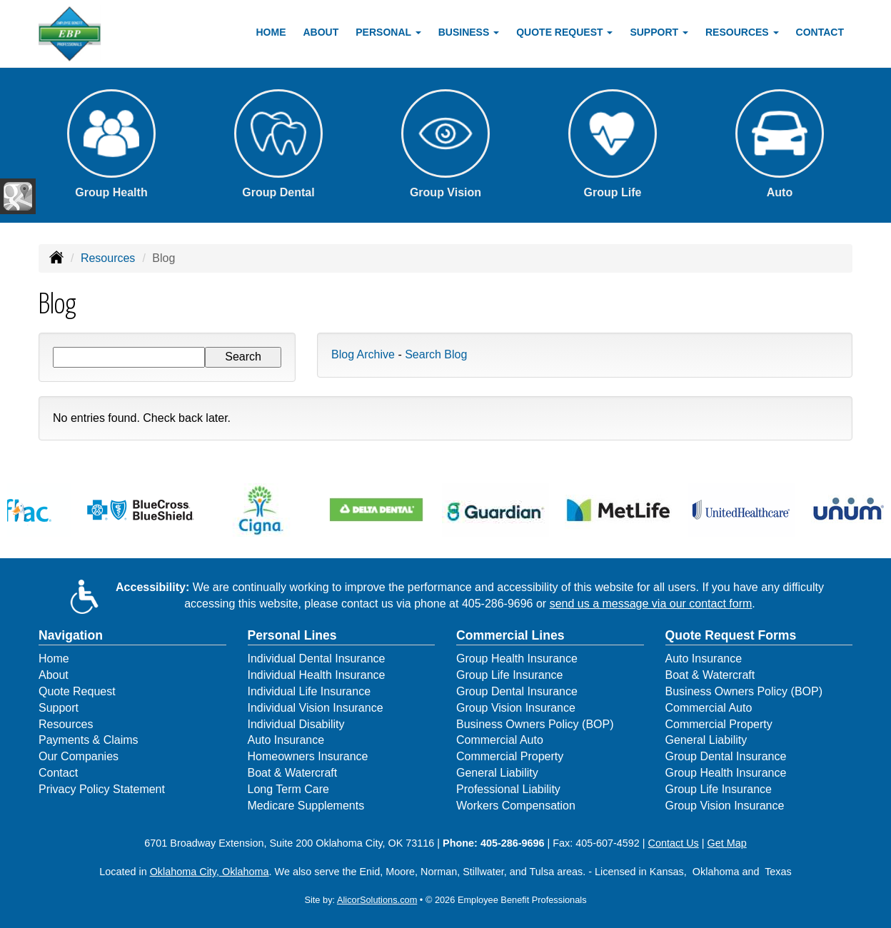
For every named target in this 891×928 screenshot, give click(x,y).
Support (59, 708)
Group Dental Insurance (517, 691)
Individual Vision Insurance (315, 708)
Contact (820, 32)
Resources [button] (742, 32)
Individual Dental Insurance (317, 658)
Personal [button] (388, 32)
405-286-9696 (497, 603)
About (321, 32)
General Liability (497, 773)
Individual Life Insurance (309, 691)
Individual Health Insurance (317, 675)
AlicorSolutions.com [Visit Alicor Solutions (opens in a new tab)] (377, 899)
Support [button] (659, 32)
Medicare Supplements (306, 806)
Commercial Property (509, 756)
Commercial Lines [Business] (510, 635)
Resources (108, 258)
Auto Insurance (286, 740)
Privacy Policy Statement (102, 789)
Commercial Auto (499, 740)
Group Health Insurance (517, 658)
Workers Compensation (515, 806)
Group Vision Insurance (515, 708)
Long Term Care (288, 789)
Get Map (727, 843)
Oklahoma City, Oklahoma (209, 871)
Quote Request (77, 691)
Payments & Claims (89, 740)
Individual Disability (296, 724)
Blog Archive (363, 354)
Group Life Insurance (509, 675)
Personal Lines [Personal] (292, 635)
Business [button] (468, 32)
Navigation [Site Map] (71, 635)
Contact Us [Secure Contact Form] (673, 843)
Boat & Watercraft (293, 773)
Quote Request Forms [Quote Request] (731, 635)
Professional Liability (508, 789)
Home (271, 32)
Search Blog (436, 354)
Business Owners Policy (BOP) (535, 724)
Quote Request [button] (564, 32)
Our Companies (79, 756)
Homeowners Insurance (308, 756)
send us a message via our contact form (651, 603)
